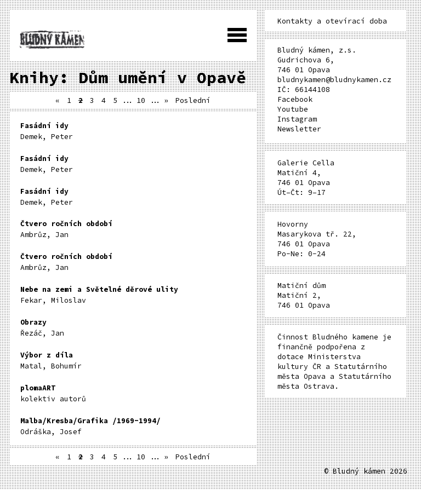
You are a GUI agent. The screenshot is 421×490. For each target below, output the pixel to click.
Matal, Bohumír (51, 360)
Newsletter (299, 129)
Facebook (294, 99)
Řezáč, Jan (42, 328)
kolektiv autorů (53, 393)
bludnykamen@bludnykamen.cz (334, 79)
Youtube (292, 109)
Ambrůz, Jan (66, 229)
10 (140, 100)
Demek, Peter (46, 131)
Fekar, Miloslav (99, 295)
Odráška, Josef (90, 426)
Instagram (297, 119)
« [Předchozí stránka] (57, 100)
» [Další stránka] (166, 100)
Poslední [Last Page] (192, 100)
